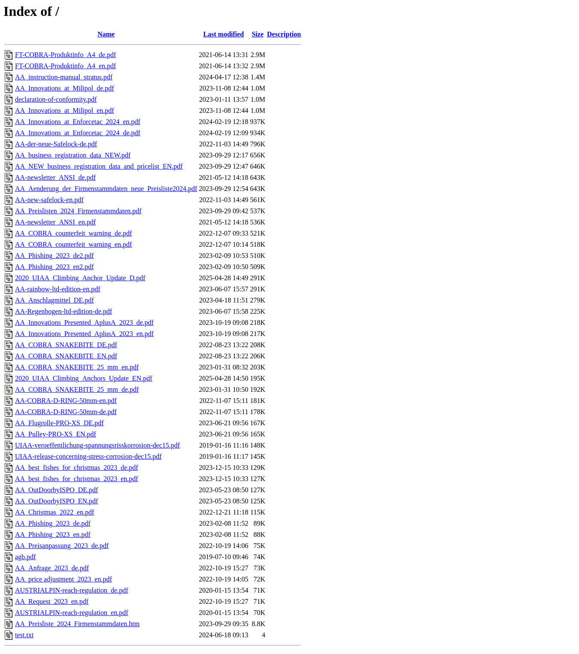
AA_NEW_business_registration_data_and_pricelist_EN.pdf (99, 166)
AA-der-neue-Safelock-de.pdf (56, 144)
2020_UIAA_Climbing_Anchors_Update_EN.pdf (83, 378)
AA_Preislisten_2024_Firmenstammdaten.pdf (78, 211)
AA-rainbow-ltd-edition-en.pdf (57, 289)
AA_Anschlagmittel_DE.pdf (54, 300)
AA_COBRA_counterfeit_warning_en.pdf (73, 244)
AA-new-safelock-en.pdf (49, 199)
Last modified (223, 34)
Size (258, 34)
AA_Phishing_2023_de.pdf (53, 523)
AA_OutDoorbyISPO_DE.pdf (56, 490)
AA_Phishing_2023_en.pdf (53, 534)
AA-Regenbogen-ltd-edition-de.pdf (63, 311)
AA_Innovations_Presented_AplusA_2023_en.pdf (84, 333)
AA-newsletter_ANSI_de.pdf (55, 177)
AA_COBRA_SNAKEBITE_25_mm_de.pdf (77, 389)
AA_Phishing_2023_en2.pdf (54, 266)
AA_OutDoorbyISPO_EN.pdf (56, 501)
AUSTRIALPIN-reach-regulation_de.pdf (71, 590)
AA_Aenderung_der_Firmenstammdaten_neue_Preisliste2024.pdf (106, 188)
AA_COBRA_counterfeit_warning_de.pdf (73, 233)
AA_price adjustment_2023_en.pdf (63, 579)
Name (106, 34)
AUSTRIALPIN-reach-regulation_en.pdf (71, 612)
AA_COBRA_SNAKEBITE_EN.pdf (66, 356)
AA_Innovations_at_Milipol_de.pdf (64, 88)
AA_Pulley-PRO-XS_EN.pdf (55, 434)
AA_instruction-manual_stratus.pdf (63, 77)
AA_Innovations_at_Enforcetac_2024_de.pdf (77, 132)
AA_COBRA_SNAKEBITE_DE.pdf (66, 344)
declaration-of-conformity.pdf (56, 99)
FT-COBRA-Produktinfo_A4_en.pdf (65, 66)
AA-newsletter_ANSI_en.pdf (55, 222)
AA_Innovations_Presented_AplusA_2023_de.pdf (84, 322)
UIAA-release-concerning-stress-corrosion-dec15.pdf (88, 456)
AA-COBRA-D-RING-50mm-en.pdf (66, 400)
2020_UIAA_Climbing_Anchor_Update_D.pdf (80, 278)
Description (284, 34)
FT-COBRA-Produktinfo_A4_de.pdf (65, 54)
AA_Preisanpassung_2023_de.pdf (62, 545)
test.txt (24, 635)
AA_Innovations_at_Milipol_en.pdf (64, 110)
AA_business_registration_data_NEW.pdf (72, 155)
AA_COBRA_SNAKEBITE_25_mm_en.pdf (77, 367)
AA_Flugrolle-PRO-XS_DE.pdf (59, 423)
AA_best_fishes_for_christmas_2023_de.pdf (76, 467)
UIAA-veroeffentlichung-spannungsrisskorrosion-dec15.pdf (97, 445)
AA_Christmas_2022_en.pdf (54, 512)
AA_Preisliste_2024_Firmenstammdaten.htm (77, 623)
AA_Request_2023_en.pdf (51, 601)
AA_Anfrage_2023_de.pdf (52, 568)
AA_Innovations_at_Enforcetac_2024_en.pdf (77, 121)
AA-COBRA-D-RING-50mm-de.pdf (66, 411)
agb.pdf (25, 556)
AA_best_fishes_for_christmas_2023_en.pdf (76, 478)
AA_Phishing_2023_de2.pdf (54, 255)
